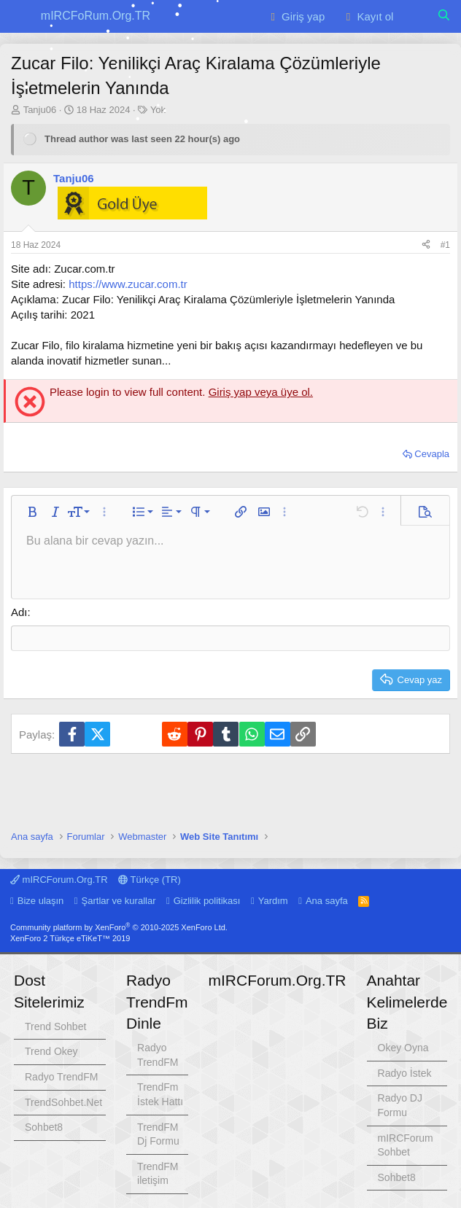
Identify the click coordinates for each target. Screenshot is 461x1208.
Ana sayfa (327, 900)
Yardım (273, 900)
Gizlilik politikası (207, 900)
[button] (20, 16)
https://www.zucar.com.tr (128, 284)
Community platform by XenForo (119, 927)
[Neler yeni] (414, 16)
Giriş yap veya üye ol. (261, 392)
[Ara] (444, 16)
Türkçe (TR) (149, 879)
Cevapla (431, 453)
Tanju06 (40, 109)
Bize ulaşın (41, 900)
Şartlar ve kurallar (119, 900)
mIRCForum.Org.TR (59, 879)
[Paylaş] (426, 245)
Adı (19, 612)
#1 (445, 245)
